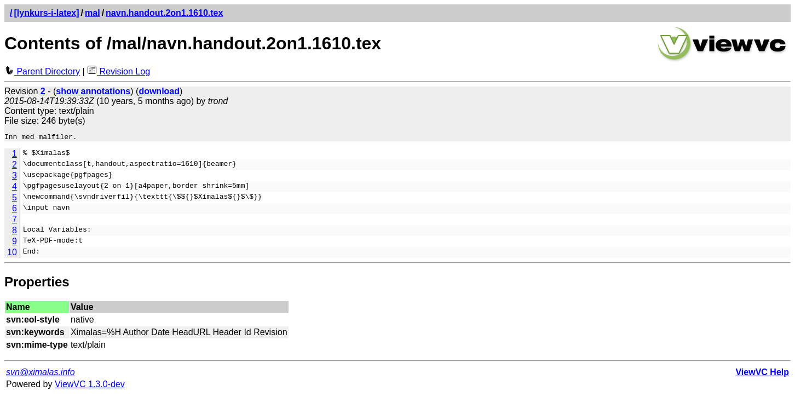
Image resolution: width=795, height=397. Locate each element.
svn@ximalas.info (40, 373)
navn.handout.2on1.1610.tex (164, 13)
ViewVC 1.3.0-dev (90, 385)
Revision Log (118, 71)
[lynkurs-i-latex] (46, 13)
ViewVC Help (762, 373)
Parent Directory (42, 71)
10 (12, 253)
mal (92, 13)
